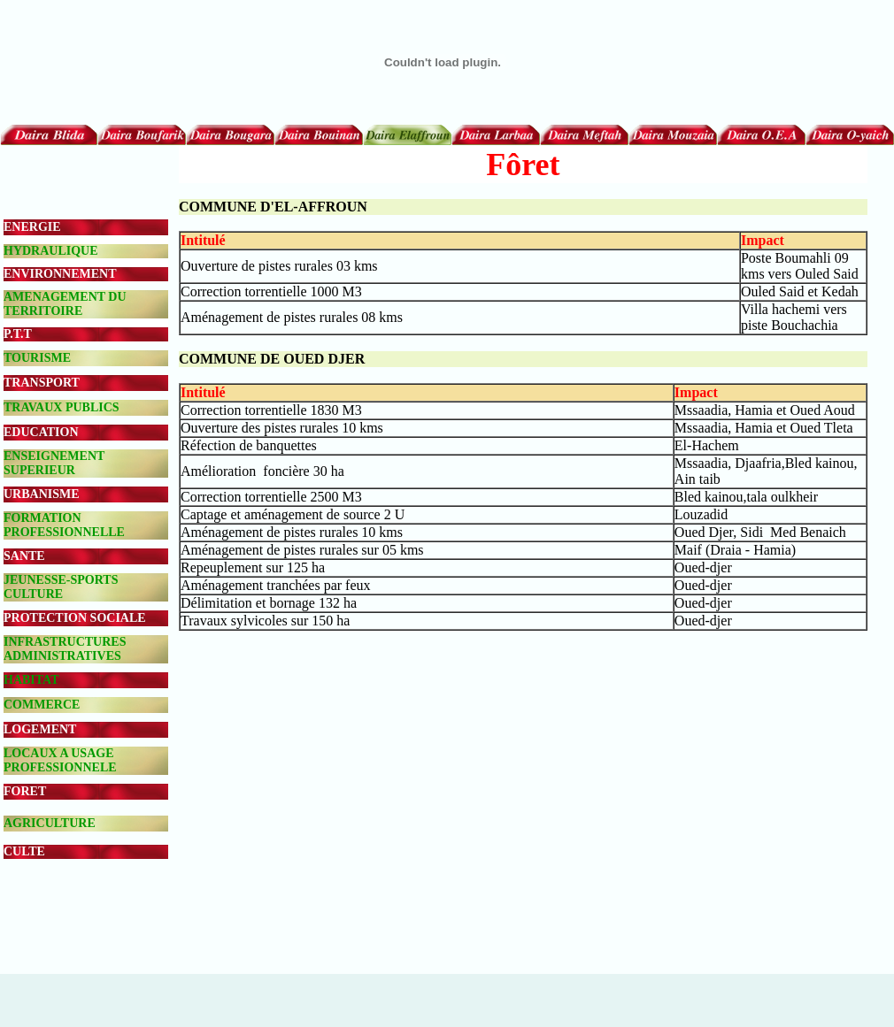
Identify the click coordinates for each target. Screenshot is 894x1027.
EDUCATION (41, 432)
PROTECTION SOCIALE (75, 618)
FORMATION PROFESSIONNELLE (64, 525)
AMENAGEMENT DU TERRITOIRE (65, 304)
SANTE (24, 556)
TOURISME (37, 357)
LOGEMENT (40, 729)
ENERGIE (32, 227)
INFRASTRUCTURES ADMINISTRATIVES (65, 649)
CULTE (24, 851)
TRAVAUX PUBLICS (61, 407)
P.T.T (18, 334)
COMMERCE (42, 704)
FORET (25, 791)
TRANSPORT (42, 382)
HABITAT (31, 679)
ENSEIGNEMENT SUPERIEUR (54, 463)
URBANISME (42, 494)
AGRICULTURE (50, 823)
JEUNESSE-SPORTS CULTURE (61, 587)
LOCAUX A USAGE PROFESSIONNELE (60, 760)
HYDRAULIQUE (51, 250)
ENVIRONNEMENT (60, 273)
